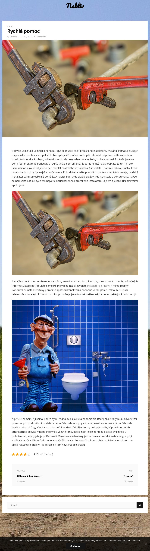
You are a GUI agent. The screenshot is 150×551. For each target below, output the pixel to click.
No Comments (40, 36)
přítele (17, 419)
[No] (146, 543)
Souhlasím (75, 546)
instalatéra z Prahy (98, 285)
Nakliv (75, 6)
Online (10, 26)
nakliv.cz (14, 36)
